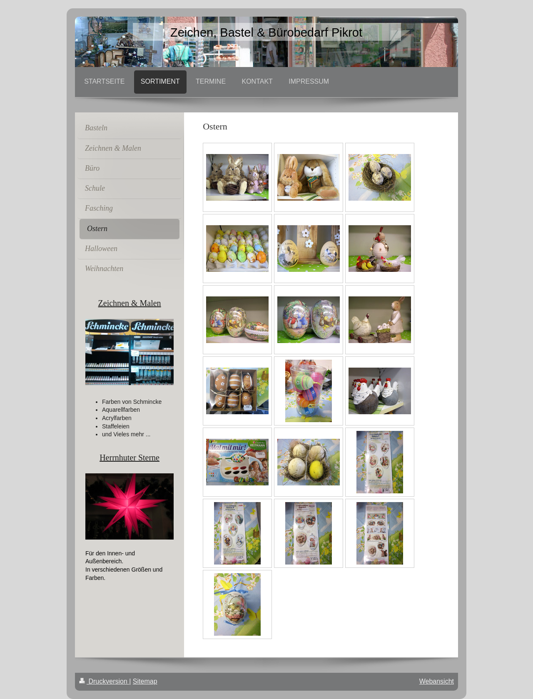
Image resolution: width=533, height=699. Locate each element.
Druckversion (104, 681)
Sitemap (145, 681)
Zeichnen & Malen (129, 303)
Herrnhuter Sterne (129, 457)
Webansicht (436, 681)
